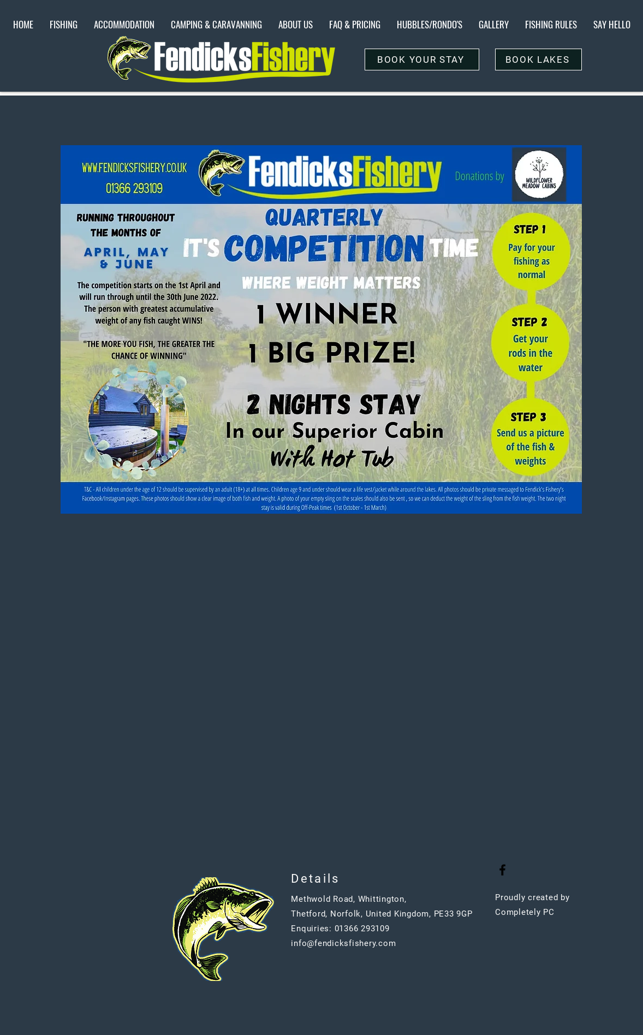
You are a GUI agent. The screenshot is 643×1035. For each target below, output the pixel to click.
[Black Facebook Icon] (502, 869)
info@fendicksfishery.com (343, 943)
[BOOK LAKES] (538, 59)
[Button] (307, 977)
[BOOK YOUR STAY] (422, 59)
